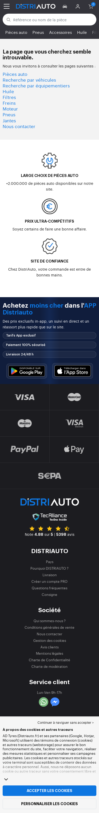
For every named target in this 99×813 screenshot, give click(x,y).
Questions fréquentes (49, 588)
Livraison (50, 575)
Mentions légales (49, 653)
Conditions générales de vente (49, 627)
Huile (82, 32)
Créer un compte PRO (49, 581)
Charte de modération (49, 666)
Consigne (49, 594)
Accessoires (60, 32)
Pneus (38, 32)
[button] (65, 6)
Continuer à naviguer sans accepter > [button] (65, 722)
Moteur (10, 109)
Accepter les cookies (49, 791)
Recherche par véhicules (29, 80)
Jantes (9, 120)
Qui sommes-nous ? (50, 620)
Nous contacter (19, 126)
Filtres (9, 97)
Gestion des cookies (49, 640)
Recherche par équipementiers (36, 85)
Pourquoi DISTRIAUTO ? (49, 568)
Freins (9, 103)
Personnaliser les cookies (49, 804)
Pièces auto (16, 32)
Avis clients (49, 647)
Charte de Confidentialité (49, 660)
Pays (49, 561)
